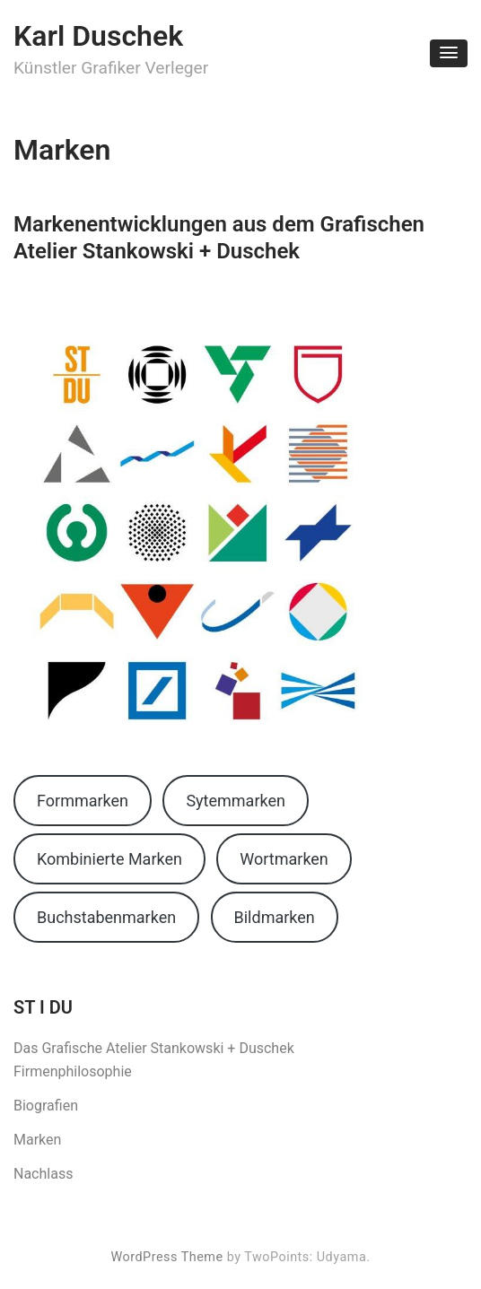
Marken (37, 1139)
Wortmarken (284, 858)
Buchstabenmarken (106, 917)
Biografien (45, 1105)
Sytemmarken (235, 800)
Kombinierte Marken (109, 858)
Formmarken (82, 800)
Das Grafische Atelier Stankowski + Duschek (153, 1048)
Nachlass (43, 1173)
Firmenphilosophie (72, 1071)
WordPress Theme (166, 1257)
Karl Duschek (98, 36)
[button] (449, 53)
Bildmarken (274, 917)
